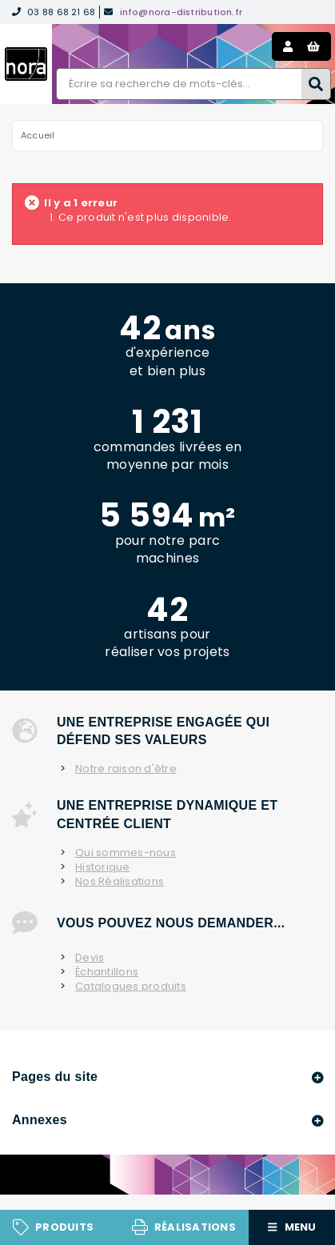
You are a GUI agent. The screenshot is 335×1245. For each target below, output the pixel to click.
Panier (313, 46)
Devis (89, 958)
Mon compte (288, 46)
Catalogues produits (130, 986)
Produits (64, 1227)
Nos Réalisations (119, 882)
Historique (102, 867)
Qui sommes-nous (125, 853)
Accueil (38, 135)
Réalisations (195, 1227)
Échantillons (106, 972)
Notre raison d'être (126, 769)
